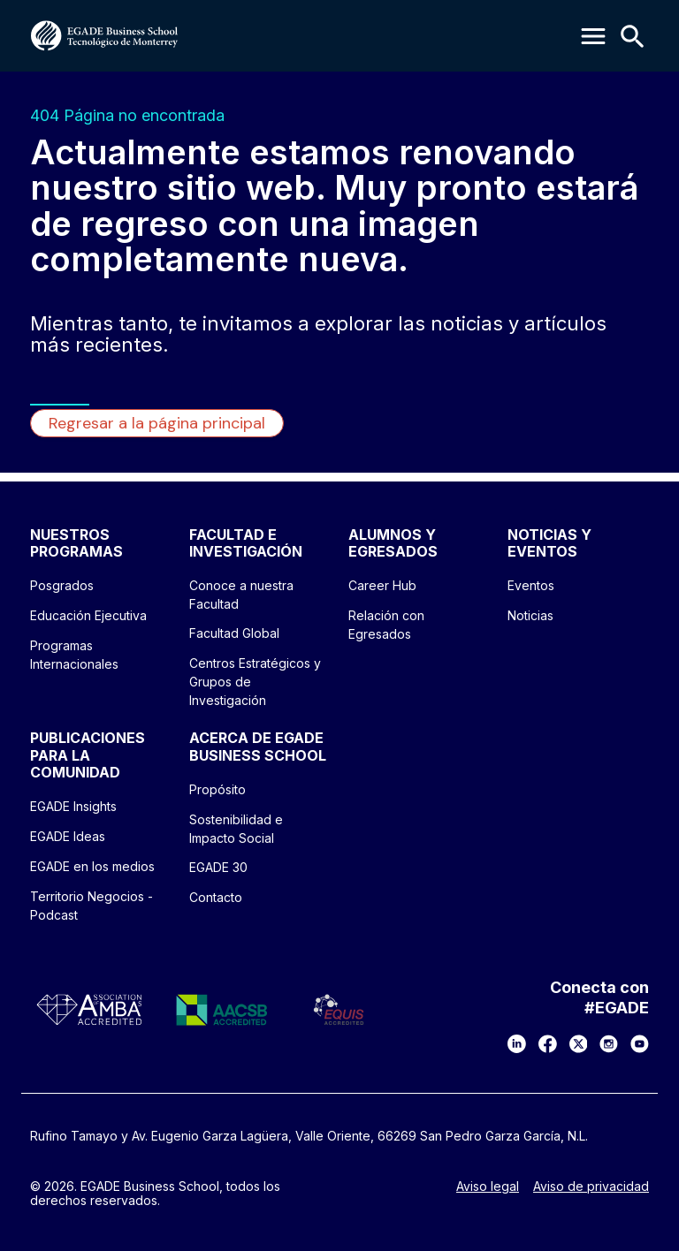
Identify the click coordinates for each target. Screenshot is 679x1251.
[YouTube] (639, 1043)
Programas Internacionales (74, 654)
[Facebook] (547, 1043)
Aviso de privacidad (591, 1186)
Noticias (530, 615)
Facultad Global (234, 633)
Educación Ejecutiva (88, 615)
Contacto (215, 897)
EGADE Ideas (67, 836)
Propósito (217, 789)
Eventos (530, 585)
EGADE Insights (73, 806)
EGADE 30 (218, 867)
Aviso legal (487, 1186)
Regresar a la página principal (157, 423)
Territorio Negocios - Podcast (91, 905)
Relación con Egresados (386, 624)
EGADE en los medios (92, 866)
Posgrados (62, 585)
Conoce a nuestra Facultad (241, 594)
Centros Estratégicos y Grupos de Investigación (255, 682)
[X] (578, 1043)
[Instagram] (608, 1043)
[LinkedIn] (516, 1043)
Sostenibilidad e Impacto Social (236, 828)
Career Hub (382, 585)
